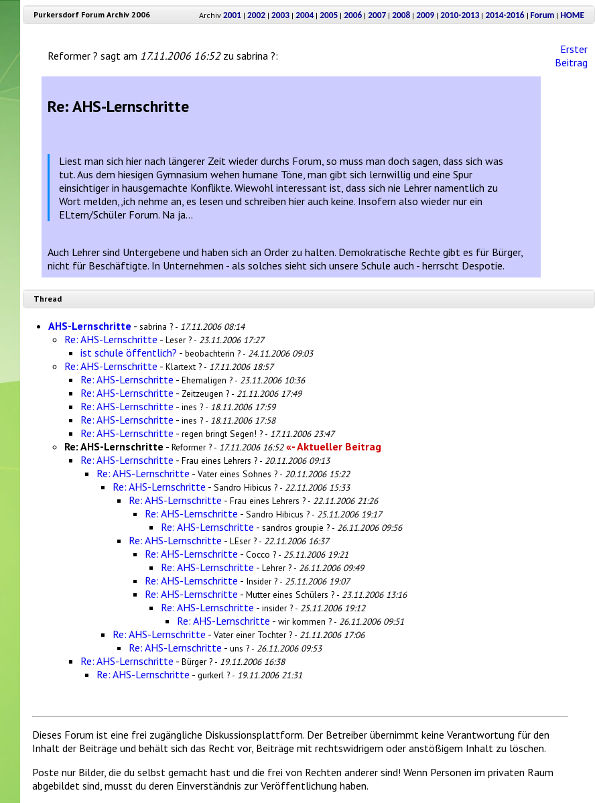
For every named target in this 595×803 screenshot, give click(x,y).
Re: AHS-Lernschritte (110, 339)
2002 (256, 15)
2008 (401, 15)
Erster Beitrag (571, 55)
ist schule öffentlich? (128, 352)
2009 (425, 15)
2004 (304, 15)
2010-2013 (459, 15)
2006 (353, 15)
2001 (232, 15)
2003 (280, 15)
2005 (329, 15)
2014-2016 (504, 15)
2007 (377, 15)
